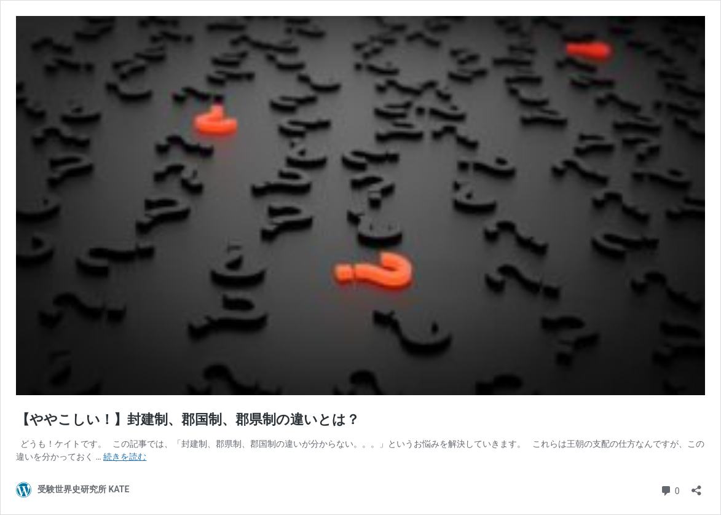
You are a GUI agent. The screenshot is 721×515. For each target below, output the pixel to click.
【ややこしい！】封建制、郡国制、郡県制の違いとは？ (188, 419)
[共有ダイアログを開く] (696, 486)
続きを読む (124, 457)
